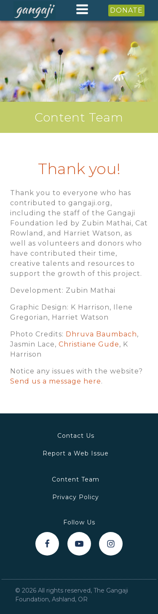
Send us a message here (55, 381)
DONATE (126, 10)
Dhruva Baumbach (101, 334)
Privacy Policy (75, 497)
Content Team (75, 479)
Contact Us (75, 435)
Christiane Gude (89, 344)
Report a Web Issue (76, 453)
